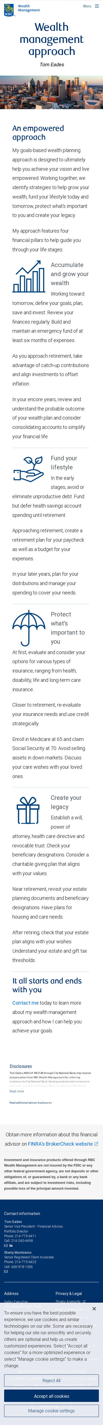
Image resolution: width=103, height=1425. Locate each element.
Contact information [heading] (22, 1213)
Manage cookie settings (51, 1410)
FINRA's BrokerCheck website (60, 1144)
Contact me (25, 1003)
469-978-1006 (22, 1266)
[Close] (94, 1309)
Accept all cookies (51, 1396)
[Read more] (17, 1091)
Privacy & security (68, 1301)
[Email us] (6, 1245)
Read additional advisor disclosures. (31, 1102)
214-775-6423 (25, 1261)
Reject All (51, 1380)
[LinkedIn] (12, 1245)
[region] (51, 1364)
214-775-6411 (25, 1236)
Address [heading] (11, 1293)
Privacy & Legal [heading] (69, 1293)
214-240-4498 (22, 1240)
